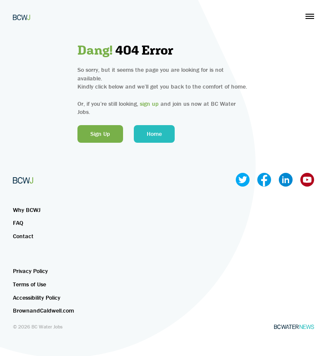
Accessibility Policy (36, 297)
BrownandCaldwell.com (43, 310)
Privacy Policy (30, 271)
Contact (23, 236)
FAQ (18, 223)
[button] (309, 16)
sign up (149, 103)
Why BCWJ (26, 210)
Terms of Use (29, 284)
